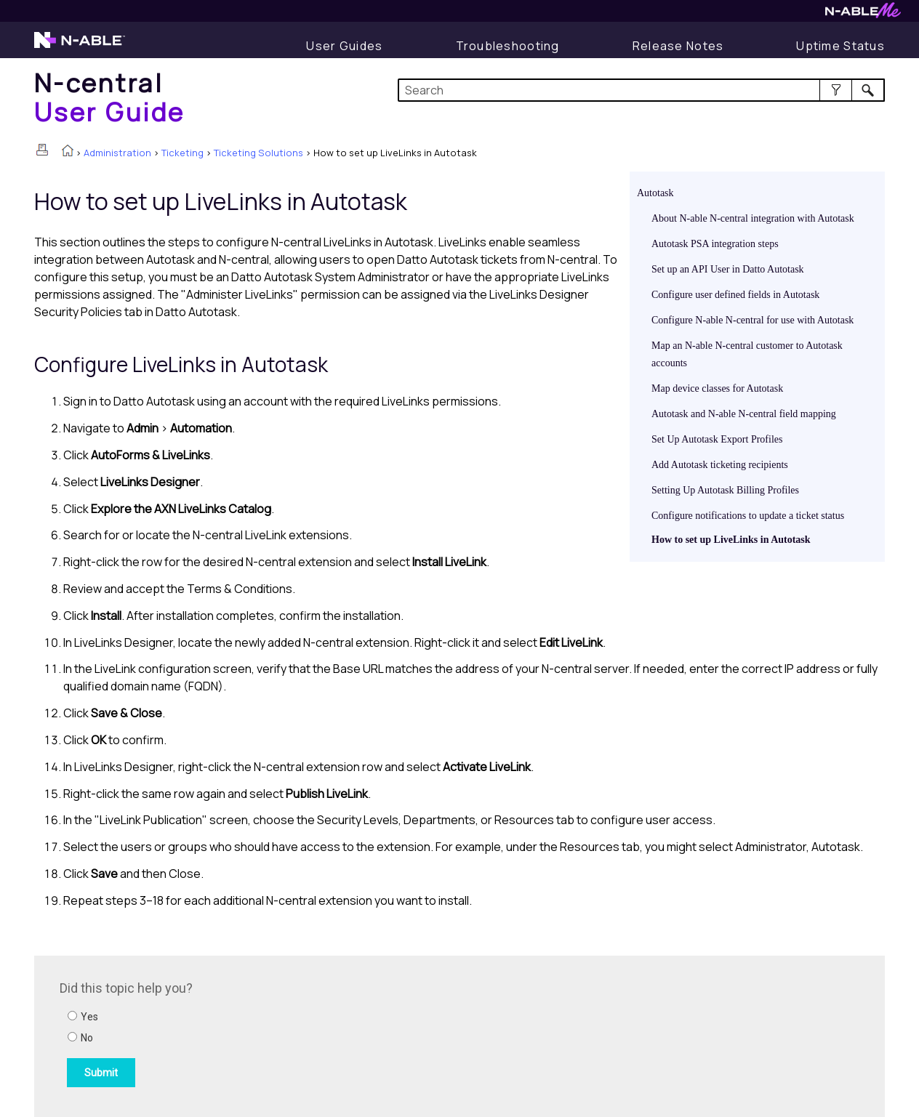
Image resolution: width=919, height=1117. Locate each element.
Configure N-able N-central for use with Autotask (752, 320)
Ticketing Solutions (258, 152)
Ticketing (182, 152)
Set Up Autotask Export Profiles (716, 439)
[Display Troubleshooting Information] (508, 46)
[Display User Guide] (344, 46)
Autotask (655, 192)
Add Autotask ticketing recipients (719, 464)
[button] (835, 90)
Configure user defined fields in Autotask (735, 294)
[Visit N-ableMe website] (863, 14)
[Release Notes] (678, 46)
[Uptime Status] (840, 46)
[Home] (109, 97)
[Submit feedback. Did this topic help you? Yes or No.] (256, 1034)
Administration (117, 152)
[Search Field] (642, 90)
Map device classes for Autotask (717, 388)
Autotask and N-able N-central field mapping (743, 413)
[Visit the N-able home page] (79, 47)
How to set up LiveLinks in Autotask (731, 539)
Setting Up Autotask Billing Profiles (725, 490)
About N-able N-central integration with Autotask (752, 218)
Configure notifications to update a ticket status (747, 515)
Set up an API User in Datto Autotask (727, 269)
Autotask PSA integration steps (715, 243)
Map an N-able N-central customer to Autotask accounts (747, 354)
